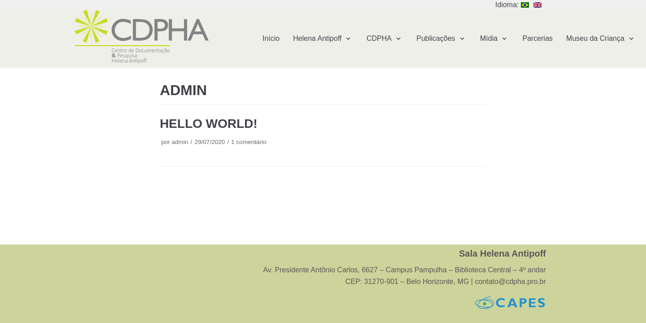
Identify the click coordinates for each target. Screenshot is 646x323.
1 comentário (248, 142)
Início (270, 38)
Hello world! (209, 124)
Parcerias (537, 38)
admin (180, 142)
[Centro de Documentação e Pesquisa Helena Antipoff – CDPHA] (141, 36)
